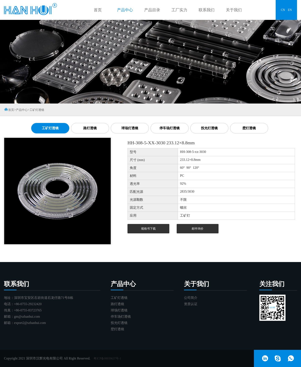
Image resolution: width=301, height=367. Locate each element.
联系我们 (207, 10)
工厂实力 (179, 10)
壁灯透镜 (249, 128)
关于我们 (234, 10)
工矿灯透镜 (37, 109)
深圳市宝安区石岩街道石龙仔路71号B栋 (43, 297)
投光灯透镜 (209, 128)
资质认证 (190, 304)
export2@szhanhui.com (30, 323)
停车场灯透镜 (170, 128)
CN (283, 10)
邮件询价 (197, 228)
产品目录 (152, 10)
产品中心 (125, 10)
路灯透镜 (90, 128)
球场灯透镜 (129, 128)
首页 (98, 10)
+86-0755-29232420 (28, 304)
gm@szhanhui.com (27, 316)
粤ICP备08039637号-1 (107, 358)
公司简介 (190, 297)
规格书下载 (148, 228)
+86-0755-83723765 (28, 310)
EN (290, 10)
